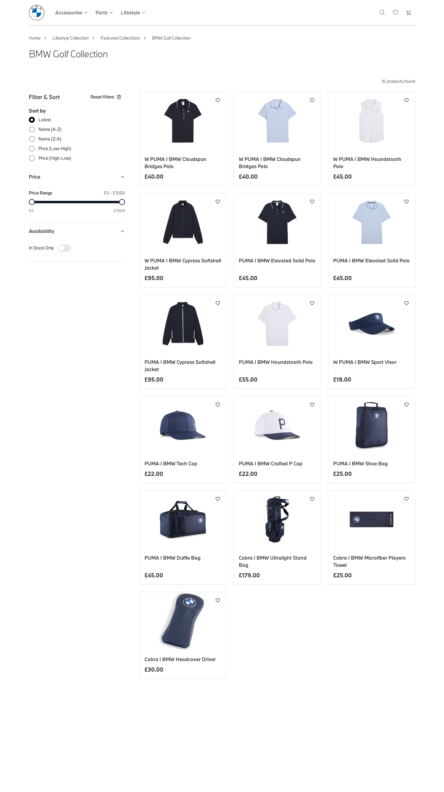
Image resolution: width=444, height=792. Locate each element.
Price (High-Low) (54, 158)
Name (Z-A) (49, 139)
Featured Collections (120, 38)
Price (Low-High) (54, 148)
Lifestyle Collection (71, 38)
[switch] (64, 248)
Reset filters (105, 97)
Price (77, 177)
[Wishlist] (395, 12)
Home (35, 38)
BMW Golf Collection (171, 38)
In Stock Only (41, 248)
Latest (44, 119)
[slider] (32, 202)
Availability (77, 231)
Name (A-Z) (50, 129)
